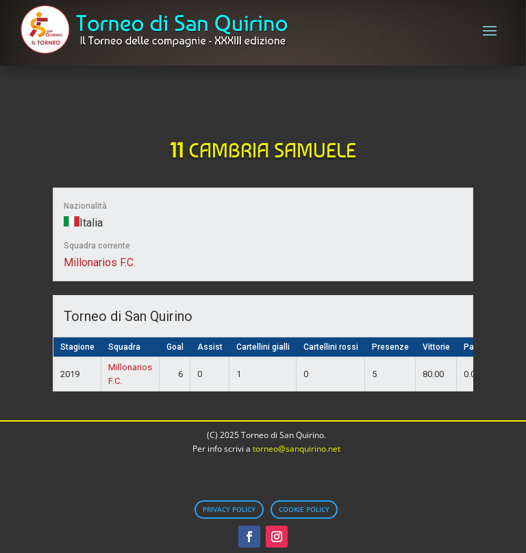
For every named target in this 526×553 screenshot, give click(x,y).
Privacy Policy (229, 509)
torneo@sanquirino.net (296, 448)
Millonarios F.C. (100, 262)
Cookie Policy (304, 509)
